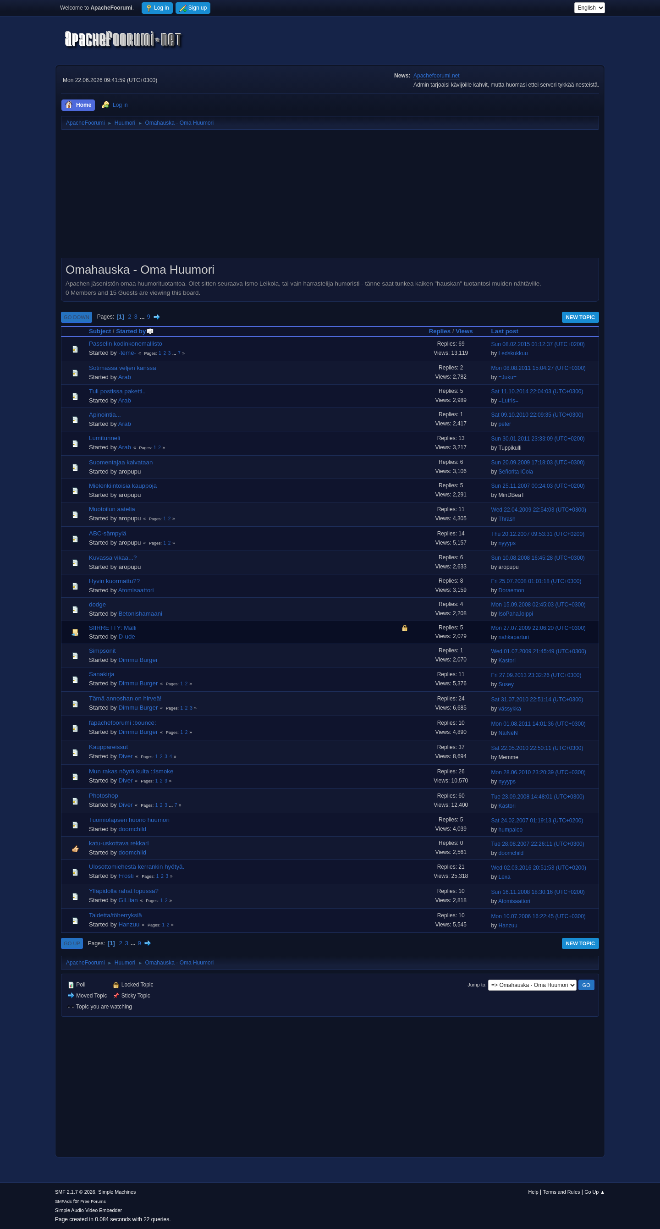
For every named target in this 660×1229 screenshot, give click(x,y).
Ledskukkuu (513, 353)
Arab (124, 377)
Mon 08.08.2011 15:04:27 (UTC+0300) (538, 368)
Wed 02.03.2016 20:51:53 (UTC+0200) (538, 868)
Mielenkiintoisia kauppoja (123, 485)
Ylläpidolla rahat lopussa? (124, 890)
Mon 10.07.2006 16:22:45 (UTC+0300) (538, 916)
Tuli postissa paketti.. (117, 391)
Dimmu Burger (138, 659)
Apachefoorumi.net (436, 75)
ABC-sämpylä (107, 533)
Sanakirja (102, 674)
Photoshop (103, 795)
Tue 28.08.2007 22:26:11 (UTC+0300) (537, 844)
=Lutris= (508, 400)
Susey (506, 684)
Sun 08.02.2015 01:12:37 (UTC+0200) (538, 344)
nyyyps (507, 543)
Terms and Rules (561, 1192)
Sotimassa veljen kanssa (122, 367)
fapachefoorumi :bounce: (122, 722)
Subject (100, 331)
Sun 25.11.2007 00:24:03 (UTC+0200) (538, 486)
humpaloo (511, 830)
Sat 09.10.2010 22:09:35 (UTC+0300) (537, 415)
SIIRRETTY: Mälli (113, 627)
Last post (504, 331)
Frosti (125, 875)
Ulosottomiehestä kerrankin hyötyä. (136, 866)
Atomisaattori (136, 590)
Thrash (506, 519)
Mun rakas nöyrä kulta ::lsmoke (131, 771)
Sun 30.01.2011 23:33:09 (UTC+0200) (538, 438)
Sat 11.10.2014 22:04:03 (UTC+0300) (537, 391)
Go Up (72, 943)
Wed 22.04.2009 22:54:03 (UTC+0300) (538, 510)
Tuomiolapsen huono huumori (129, 819)
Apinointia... (105, 414)
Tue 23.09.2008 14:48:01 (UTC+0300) (537, 797)
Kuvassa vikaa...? (113, 557)
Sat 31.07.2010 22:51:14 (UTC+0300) (537, 699)
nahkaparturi (514, 637)
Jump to (476, 984)
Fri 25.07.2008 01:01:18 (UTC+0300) (536, 581)
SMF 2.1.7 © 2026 (75, 1192)
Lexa (505, 877)
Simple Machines (117, 1192)
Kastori (507, 660)
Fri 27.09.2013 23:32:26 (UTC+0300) (536, 675)
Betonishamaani (140, 613)
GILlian (128, 900)
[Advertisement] (330, 197)
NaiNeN (508, 733)
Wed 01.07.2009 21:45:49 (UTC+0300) (538, 651)
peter (505, 424)
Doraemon (511, 590)
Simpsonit (102, 650)
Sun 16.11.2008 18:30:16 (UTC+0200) (538, 892)
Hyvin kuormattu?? (114, 581)
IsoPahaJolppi (516, 614)
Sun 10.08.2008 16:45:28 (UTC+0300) (538, 558)
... (143, 316)
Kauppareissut (108, 747)
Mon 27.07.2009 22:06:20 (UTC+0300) (538, 628)
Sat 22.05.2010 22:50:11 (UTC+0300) (537, 748)
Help (533, 1192)
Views (464, 331)
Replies (440, 331)
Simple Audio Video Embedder (88, 1210)
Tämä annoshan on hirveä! (125, 698)
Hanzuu (128, 924)
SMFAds (63, 1201)
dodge (97, 604)
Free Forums (93, 1201)
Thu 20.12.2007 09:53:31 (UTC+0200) (538, 534)
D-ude (126, 636)
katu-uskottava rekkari (118, 843)
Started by (135, 331)
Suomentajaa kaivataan (121, 462)
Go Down (76, 317)
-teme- (127, 352)
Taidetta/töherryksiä (115, 915)
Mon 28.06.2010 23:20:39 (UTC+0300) (538, 772)
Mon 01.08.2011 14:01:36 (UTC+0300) (538, 724)
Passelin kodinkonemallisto (125, 343)
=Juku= (508, 377)
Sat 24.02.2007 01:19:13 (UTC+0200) (537, 820)
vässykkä (510, 708)
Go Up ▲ (594, 1192)
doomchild (132, 829)
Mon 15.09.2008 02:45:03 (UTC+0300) (538, 604)
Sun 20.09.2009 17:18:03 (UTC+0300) (538, 462)
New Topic (580, 317)
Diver (125, 756)
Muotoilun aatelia (112, 509)
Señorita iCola (516, 471)
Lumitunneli (104, 438)
